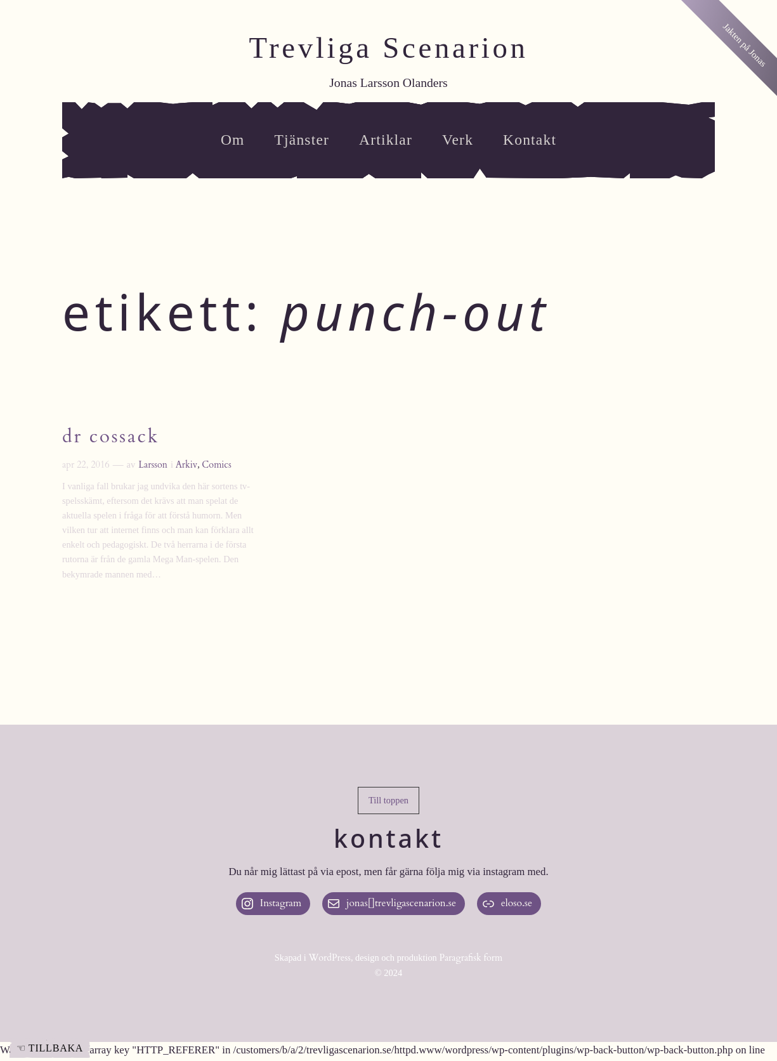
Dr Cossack (110, 437)
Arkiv (187, 465)
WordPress (329, 958)
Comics (216, 465)
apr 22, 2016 (86, 465)
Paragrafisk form (470, 958)
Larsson (152, 465)
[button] (388, 801)
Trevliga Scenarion (388, 47)
